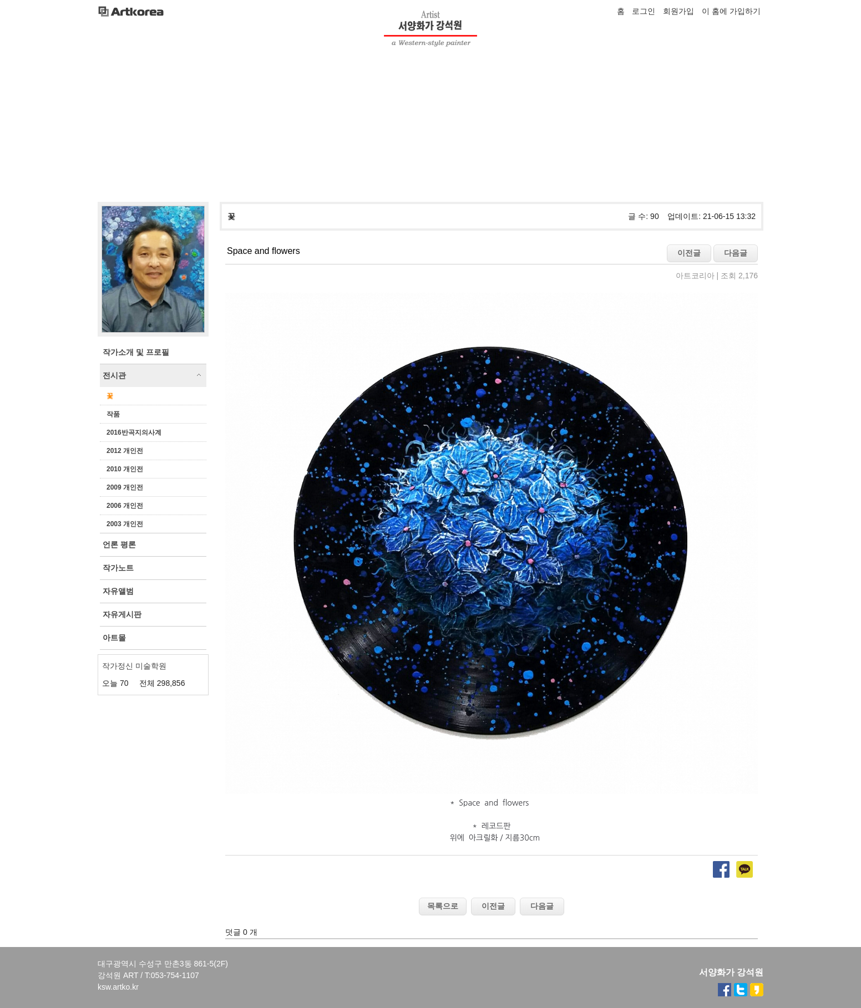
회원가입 (678, 11)
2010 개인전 (125, 469)
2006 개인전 (125, 506)
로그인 (643, 11)
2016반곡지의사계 (134, 432)
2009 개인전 (125, 487)
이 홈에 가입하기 (731, 11)
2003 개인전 (125, 524)
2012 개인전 (125, 451)
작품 (113, 414)
